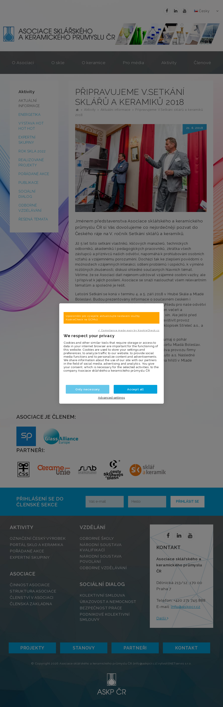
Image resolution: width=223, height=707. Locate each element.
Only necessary (87, 389)
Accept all (135, 389)
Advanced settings (111, 397)
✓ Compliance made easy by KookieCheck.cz (128, 330)
